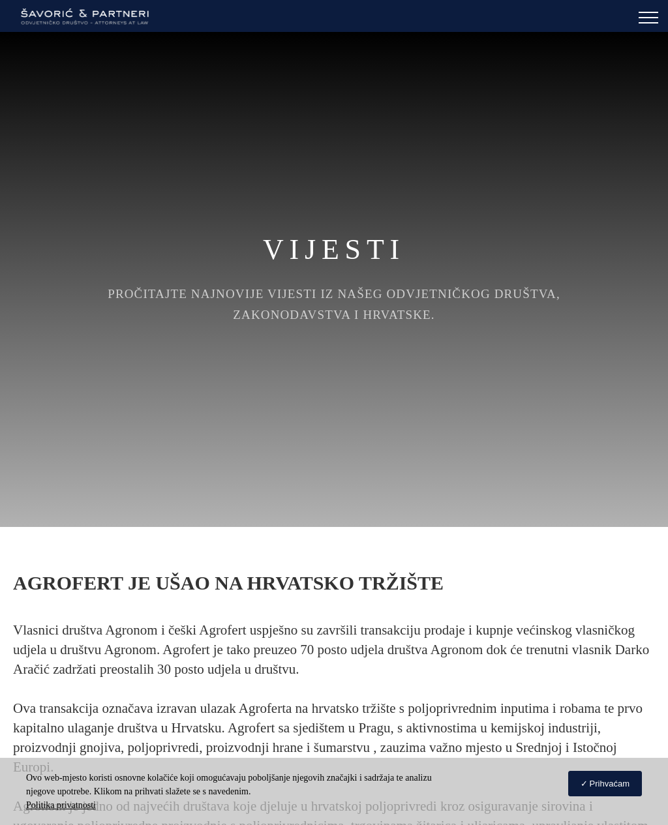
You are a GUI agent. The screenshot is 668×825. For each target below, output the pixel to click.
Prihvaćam (610, 783)
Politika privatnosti (61, 805)
